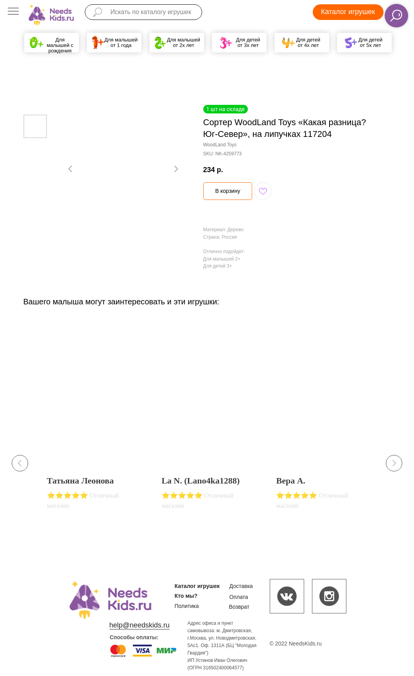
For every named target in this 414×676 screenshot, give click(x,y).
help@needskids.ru (139, 625)
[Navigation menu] (13, 12)
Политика (187, 606)
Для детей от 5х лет (370, 42)
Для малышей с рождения (60, 45)
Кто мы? (186, 596)
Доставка (241, 586)
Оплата (238, 597)
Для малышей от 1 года (121, 42)
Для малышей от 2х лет (183, 42)
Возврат (239, 607)
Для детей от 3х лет (248, 42)
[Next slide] (394, 463)
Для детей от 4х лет (308, 42)
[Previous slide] (20, 463)
